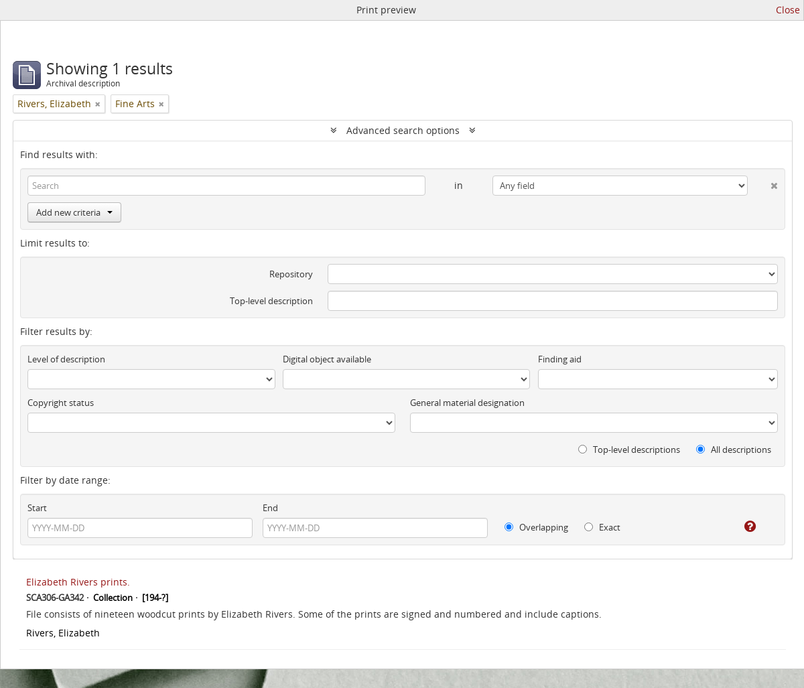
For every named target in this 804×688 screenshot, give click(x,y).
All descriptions (733, 449)
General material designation (467, 403)
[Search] (226, 186)
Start (37, 508)
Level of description (66, 359)
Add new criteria (74, 212)
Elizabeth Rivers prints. (78, 581)
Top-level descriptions (629, 449)
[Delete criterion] (763, 183)
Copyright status (60, 403)
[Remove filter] (97, 104)
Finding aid (560, 359)
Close (788, 9)
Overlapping (536, 527)
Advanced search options (403, 130)
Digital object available (327, 359)
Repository (291, 274)
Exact (602, 527)
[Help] (741, 526)
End (270, 508)
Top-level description (271, 301)
